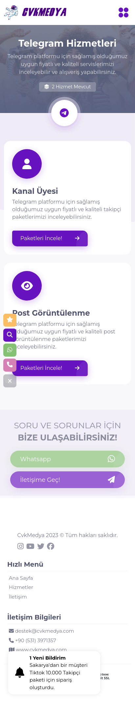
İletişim (18, 597)
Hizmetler (21, 587)
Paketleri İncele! (49, 238)
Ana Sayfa (21, 578)
